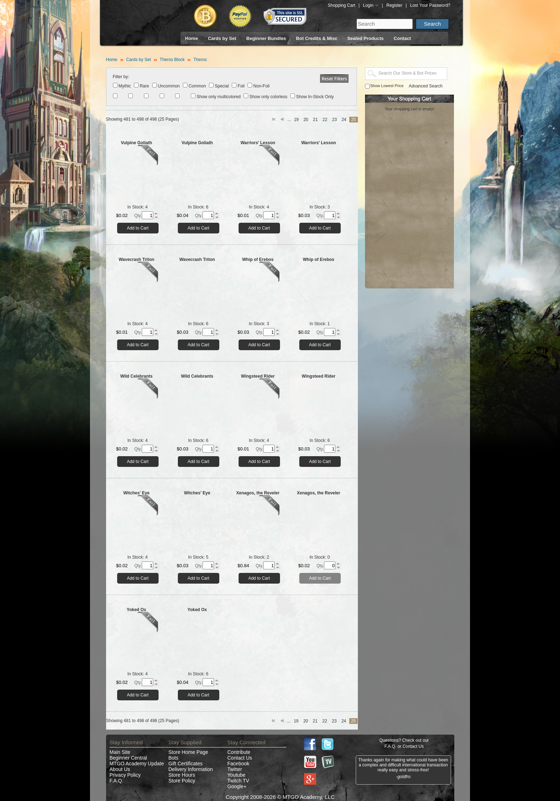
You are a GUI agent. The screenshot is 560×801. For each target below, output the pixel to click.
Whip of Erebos (258, 259)
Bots (174, 758)
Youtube (237, 775)
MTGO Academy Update (137, 763)
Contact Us (240, 758)
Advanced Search (426, 86)
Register (394, 5)
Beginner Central (128, 758)
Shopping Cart (341, 5)
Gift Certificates (186, 763)
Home (191, 38)
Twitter (235, 769)
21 (315, 119)
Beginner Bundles (266, 38)
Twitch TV (238, 781)
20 (306, 119)
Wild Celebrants (136, 376)
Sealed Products (365, 38)
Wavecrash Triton (136, 259)
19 (296, 119)
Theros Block (172, 59)
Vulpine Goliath (136, 142)
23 (334, 119)
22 (324, 119)
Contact (402, 38)
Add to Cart (138, 228)
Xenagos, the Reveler (257, 492)
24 (343, 119)
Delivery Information (191, 769)
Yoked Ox (136, 609)
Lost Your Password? (430, 5)
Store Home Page (188, 752)
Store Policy (182, 781)
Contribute (239, 752)
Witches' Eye (136, 492)
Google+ (237, 786)
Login (371, 5)
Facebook (238, 763)
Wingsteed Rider (258, 376)
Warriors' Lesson (257, 142)
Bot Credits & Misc (317, 38)
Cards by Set (222, 38)
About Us (120, 769)
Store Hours (182, 775)
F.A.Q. (117, 781)
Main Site (120, 752)
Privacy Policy (125, 775)
